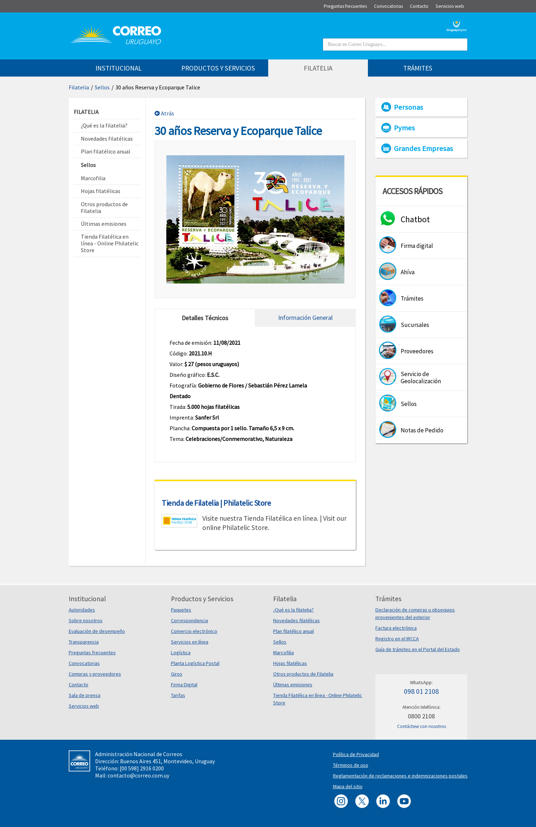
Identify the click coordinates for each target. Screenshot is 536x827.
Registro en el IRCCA (397, 638)
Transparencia (84, 642)
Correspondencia (189, 620)
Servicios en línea (189, 642)
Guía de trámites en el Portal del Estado (417, 649)
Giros (176, 674)
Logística (181, 652)
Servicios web (84, 706)
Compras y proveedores (95, 674)
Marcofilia (283, 652)
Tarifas (178, 695)
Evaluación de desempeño (97, 631)
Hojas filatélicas (290, 663)
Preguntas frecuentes (92, 652)
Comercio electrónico (194, 631)
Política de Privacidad (356, 754)
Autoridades (82, 610)
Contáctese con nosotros (421, 726)
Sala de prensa (84, 695)
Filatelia (79, 87)
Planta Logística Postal (195, 663)
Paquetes (181, 610)
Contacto (78, 684)
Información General (305, 317)
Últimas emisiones (292, 684)
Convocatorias (84, 663)
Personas (408, 107)
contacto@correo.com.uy (138, 775)
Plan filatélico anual (293, 631)
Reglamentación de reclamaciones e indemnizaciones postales (400, 776)
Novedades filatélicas (296, 620)
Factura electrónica (396, 628)
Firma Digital (184, 684)
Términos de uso (350, 765)
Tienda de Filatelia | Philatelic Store (216, 503)
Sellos (102, 87)
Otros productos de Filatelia (303, 674)
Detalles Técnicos (205, 318)
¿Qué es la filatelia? (293, 610)
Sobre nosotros (86, 620)
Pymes (404, 127)
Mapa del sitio (348, 786)
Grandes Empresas (423, 148)
